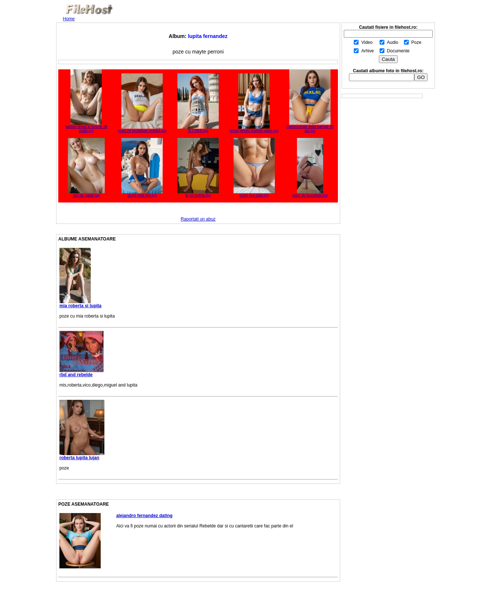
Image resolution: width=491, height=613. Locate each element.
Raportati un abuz (198, 219)
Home (69, 18)
